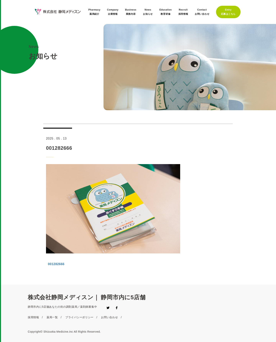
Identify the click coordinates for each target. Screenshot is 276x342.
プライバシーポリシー (79, 317)
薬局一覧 (52, 317)
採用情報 (33, 317)
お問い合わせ (109, 317)
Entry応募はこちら (228, 11)
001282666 (56, 264)
